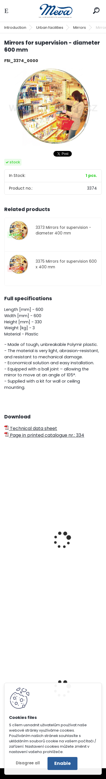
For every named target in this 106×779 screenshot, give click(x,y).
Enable (62, 763)
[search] (96, 10)
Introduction (15, 27)
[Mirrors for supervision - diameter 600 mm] (53, 107)
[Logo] (53, 11)
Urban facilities (49, 27)
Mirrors (79, 27)
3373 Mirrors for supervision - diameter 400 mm (63, 230)
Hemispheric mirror (29, 569)
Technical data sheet (30, 428)
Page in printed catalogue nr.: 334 (44, 435)
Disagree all (28, 763)
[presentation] (6, 532)
